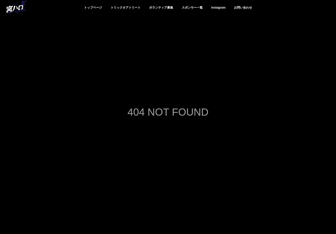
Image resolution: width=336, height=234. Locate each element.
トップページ (93, 7)
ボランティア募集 (161, 7)
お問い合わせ (243, 7)
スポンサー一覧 (192, 7)
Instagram (218, 7)
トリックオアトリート (126, 7)
